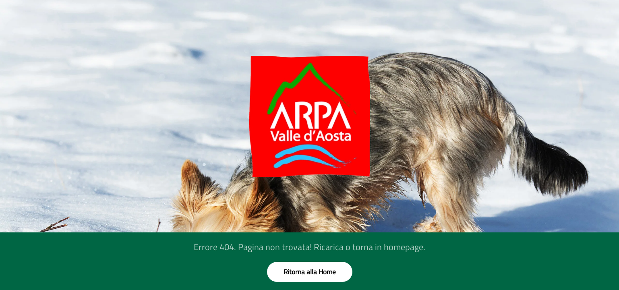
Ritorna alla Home (310, 272)
